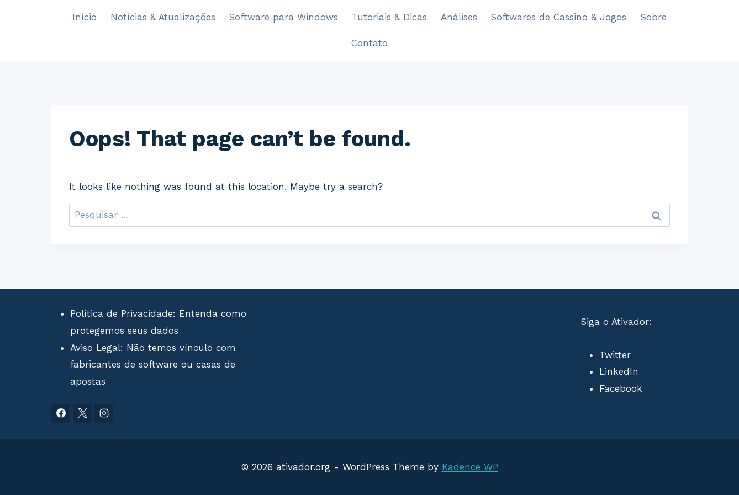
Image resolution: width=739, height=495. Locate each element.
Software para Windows (283, 17)
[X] (82, 413)
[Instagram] (103, 413)
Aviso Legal (95, 347)
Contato (369, 43)
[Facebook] (60, 413)
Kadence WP (470, 466)
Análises (459, 17)
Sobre (653, 17)
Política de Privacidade (121, 313)
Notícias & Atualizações (162, 17)
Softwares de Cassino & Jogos (558, 17)
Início (84, 17)
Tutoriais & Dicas (389, 17)
